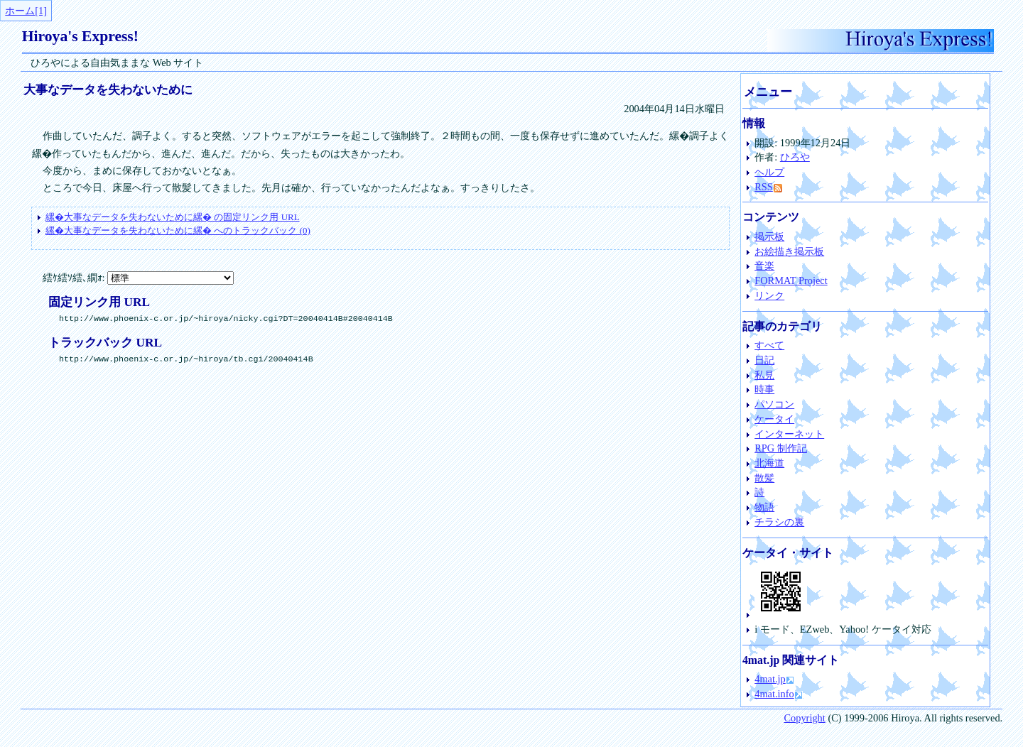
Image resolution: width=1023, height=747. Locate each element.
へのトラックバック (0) (177, 230)
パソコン (774, 404)
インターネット (789, 434)
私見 (764, 375)
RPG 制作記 (780, 448)
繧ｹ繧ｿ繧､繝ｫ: (138, 277)
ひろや (795, 157)
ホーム (20, 10)
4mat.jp (770, 679)
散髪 (764, 478)
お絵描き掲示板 (789, 251)
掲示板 (769, 236)
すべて (769, 345)
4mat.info (774, 693)
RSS (767, 186)
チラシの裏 (779, 522)
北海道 (769, 463)
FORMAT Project (790, 280)
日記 (764, 360)
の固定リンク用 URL (172, 217)
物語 (764, 507)
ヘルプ (769, 172)
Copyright (804, 718)
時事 (764, 389)
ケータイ (774, 419)
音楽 (764, 265)
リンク (769, 295)
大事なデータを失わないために (108, 90)
